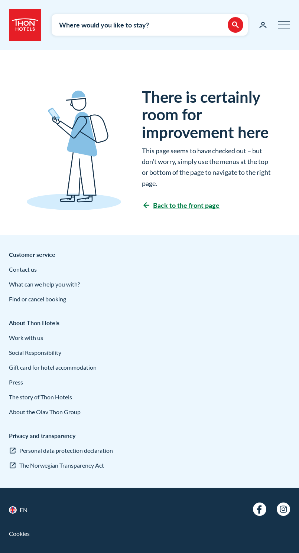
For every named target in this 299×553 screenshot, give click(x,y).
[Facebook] (259, 509)
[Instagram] (283, 509)
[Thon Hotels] (25, 25)
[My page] (263, 24)
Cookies (19, 533)
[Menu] (284, 25)
